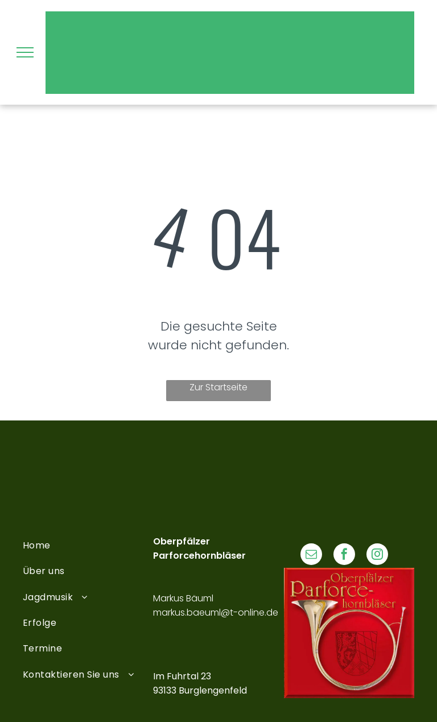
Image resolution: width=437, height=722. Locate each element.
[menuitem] (88, 545)
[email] (311, 555)
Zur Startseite (218, 387)
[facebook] (344, 555)
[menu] (25, 52)
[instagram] (377, 555)
